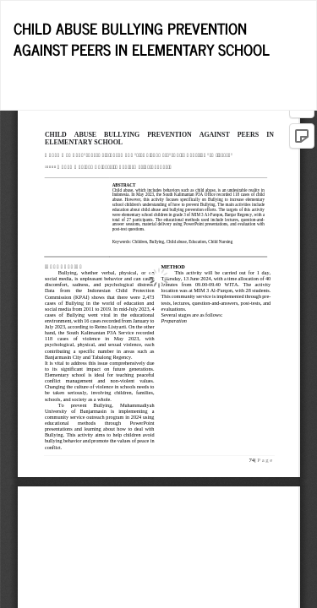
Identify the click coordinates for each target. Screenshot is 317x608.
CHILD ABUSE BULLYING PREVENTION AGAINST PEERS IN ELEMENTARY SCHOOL (142, 38)
